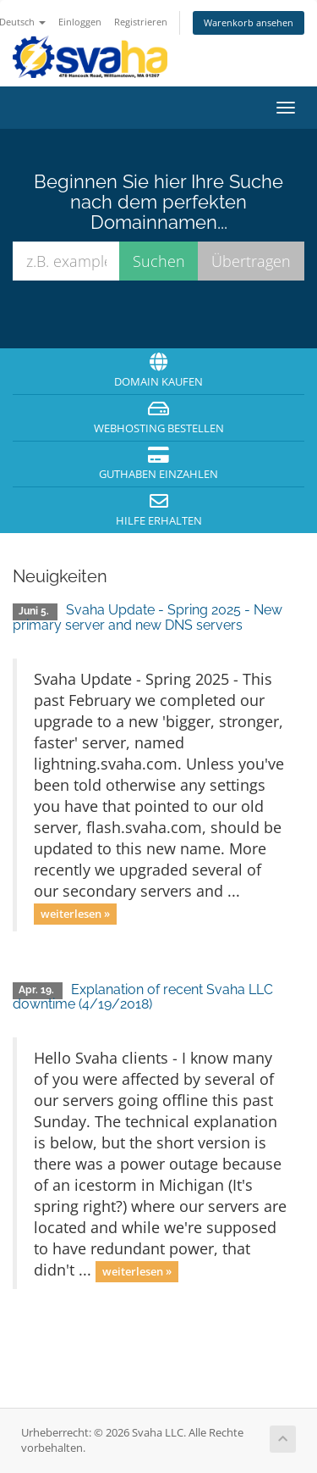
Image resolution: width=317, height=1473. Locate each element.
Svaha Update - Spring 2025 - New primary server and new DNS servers (147, 617)
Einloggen (79, 21)
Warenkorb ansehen (248, 22)
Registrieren (140, 21)
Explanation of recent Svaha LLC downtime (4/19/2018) (143, 997)
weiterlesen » (75, 913)
